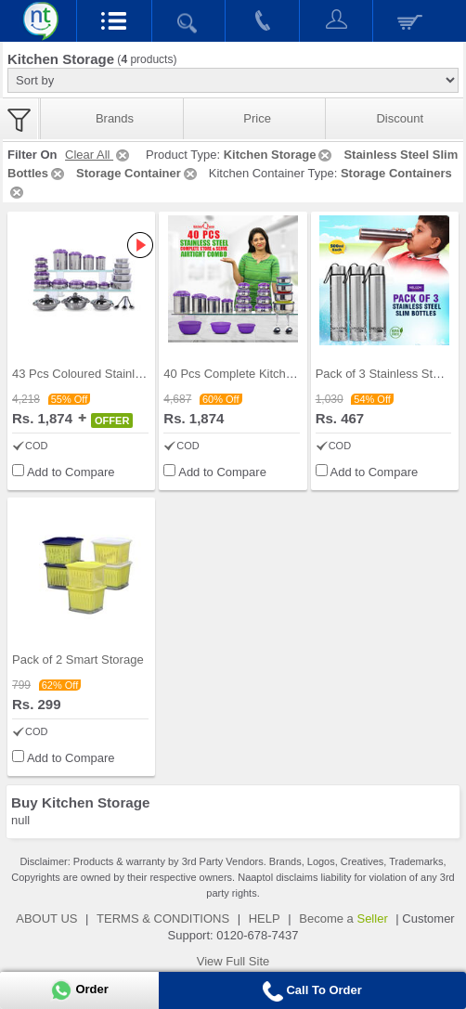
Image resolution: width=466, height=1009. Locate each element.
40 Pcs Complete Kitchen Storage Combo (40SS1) (298, 374)
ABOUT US (46, 918)
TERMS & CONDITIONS (163, 918)
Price (257, 118)
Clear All (98, 155)
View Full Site (233, 961)
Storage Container (138, 173)
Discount (399, 118)
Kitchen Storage (279, 155)
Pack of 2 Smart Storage (78, 659)
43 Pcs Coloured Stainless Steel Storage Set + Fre (147, 374)
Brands (115, 118)
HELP (264, 918)
